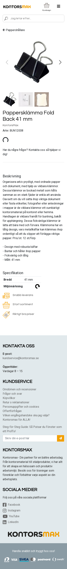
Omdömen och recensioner (19, 389)
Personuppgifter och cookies (21, 406)
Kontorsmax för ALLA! (16, 419)
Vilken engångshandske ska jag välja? (26, 415)
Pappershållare (14, 30)
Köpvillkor (9, 398)
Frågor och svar (12, 393)
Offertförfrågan (12, 411)
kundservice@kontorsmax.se (21, 358)
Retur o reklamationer (16, 402)
